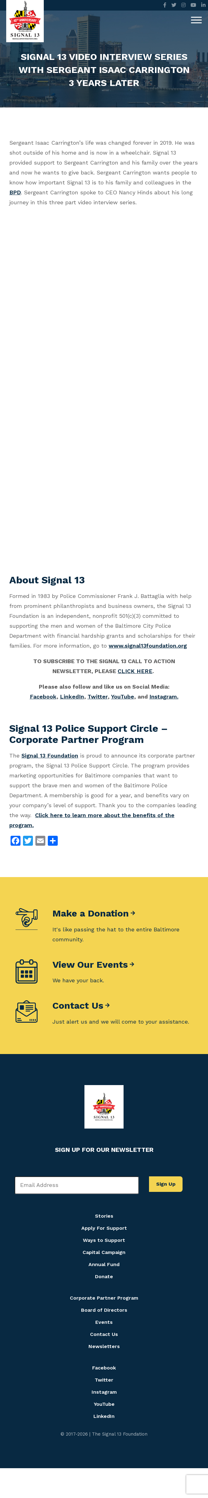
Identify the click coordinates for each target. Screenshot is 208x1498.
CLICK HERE (135, 671)
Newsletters (104, 1346)
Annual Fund (104, 1264)
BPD (15, 192)
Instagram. (164, 696)
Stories (104, 1216)
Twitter (98, 696)
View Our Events (90, 964)
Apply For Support (104, 1228)
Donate (104, 1276)
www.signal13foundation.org (148, 645)
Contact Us (77, 1005)
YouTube (122, 696)
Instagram (104, 1392)
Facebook (43, 696)
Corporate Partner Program (104, 1298)
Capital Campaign (104, 1252)
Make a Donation (90, 913)
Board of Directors (104, 1310)
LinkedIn (72, 696)
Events (104, 1322)
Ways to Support (104, 1240)
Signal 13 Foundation (49, 755)
